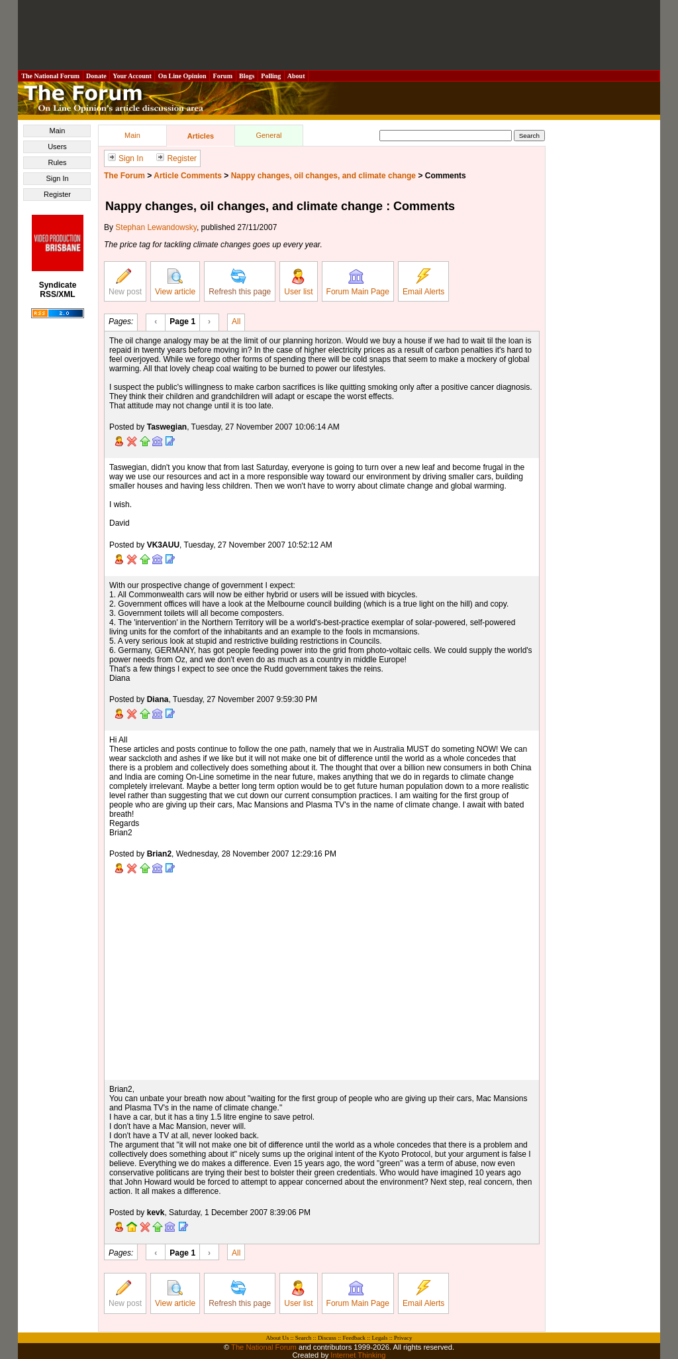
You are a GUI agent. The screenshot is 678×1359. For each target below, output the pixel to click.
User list (298, 282)
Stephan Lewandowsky (156, 227)
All (236, 320)
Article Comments (188, 175)
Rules (57, 162)
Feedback (353, 1337)
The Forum (124, 175)
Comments (445, 175)
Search (303, 1337)
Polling (271, 76)
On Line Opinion (182, 76)
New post (125, 282)
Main (58, 131)
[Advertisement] (339, 35)
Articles (200, 136)
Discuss (327, 1337)
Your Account (132, 76)
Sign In (57, 178)
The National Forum (50, 76)
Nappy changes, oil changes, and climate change (323, 175)
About (296, 76)
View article (175, 282)
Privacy (403, 1337)
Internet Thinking (357, 1355)
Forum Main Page (357, 282)
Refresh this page (240, 282)
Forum (222, 76)
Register (57, 194)
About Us (277, 1337)
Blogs (247, 76)
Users (57, 146)
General (268, 135)
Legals (379, 1337)
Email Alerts (423, 282)
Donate (97, 76)
